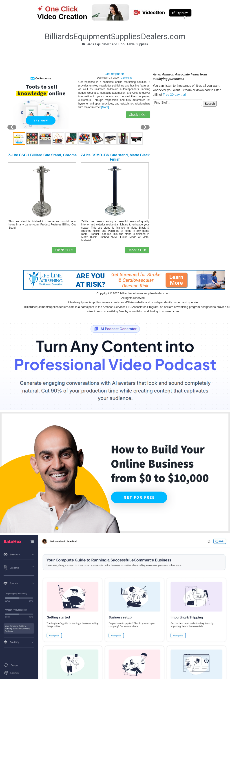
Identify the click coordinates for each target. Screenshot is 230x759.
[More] (105, 107)
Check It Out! (138, 114)
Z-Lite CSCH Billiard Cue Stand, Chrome (42, 155)
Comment (126, 77)
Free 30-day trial (174, 94)
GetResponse (114, 74)
